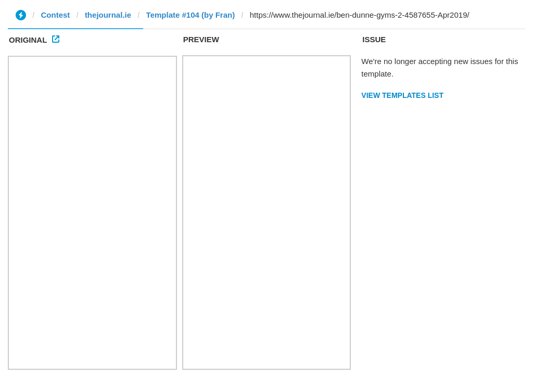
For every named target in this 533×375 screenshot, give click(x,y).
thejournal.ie (108, 14)
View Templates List (402, 95)
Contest (55, 14)
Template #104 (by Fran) (190, 14)
